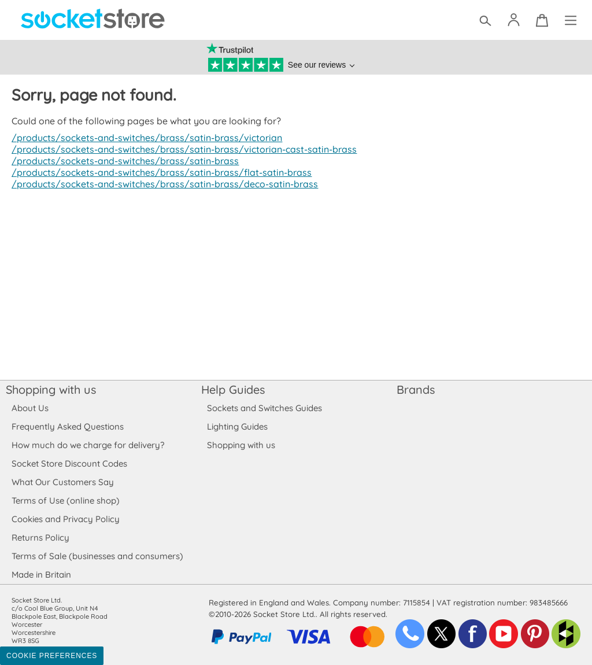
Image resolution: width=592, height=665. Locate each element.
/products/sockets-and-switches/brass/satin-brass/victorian (142, 137)
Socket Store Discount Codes (69, 463)
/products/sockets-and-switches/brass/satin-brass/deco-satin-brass (160, 184)
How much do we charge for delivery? (87, 444)
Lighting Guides (237, 426)
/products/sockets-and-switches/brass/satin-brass (122, 161)
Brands (416, 389)
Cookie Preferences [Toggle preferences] (51, 656)
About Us (30, 407)
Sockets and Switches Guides (265, 407)
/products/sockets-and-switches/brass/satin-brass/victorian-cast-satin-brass (179, 149)
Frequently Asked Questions (67, 426)
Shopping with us (51, 389)
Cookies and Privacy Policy (65, 518)
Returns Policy (40, 537)
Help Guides (233, 389)
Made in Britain (42, 574)
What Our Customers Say (62, 481)
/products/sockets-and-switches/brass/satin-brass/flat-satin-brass (157, 172)
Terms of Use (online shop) (65, 500)
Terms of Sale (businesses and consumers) (97, 556)
